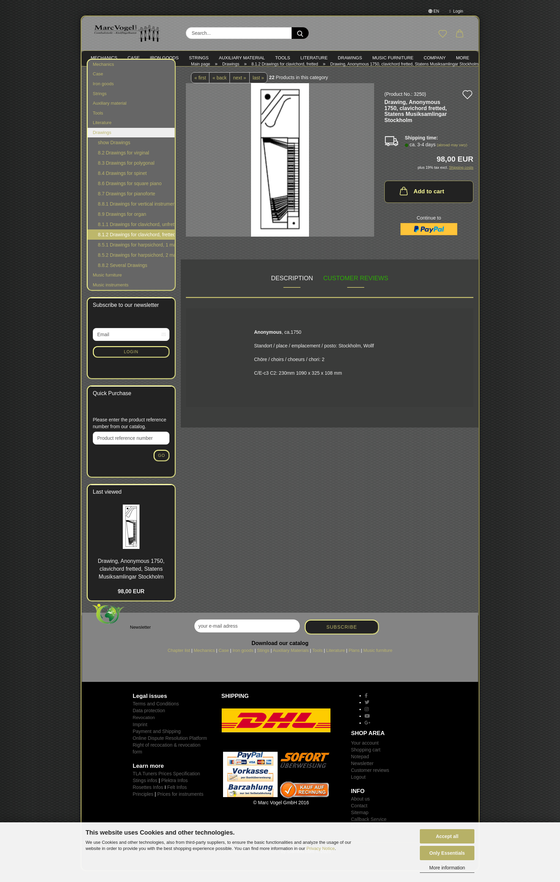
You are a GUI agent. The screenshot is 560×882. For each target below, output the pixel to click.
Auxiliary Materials (291, 660)
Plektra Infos (174, 791)
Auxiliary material (242, 57)
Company (435, 57)
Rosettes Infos (148, 798)
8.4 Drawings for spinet (122, 184)
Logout (358, 788)
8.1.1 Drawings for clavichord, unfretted (136, 235)
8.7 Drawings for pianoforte (126, 204)
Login (456, 11)
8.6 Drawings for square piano (130, 194)
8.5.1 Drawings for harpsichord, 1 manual (136, 255)
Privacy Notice (321, 848)
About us (360, 809)
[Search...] (300, 33)
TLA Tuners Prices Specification (166, 784)
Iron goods (103, 94)
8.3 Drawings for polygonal (126, 174)
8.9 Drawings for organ (122, 225)
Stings (263, 660)
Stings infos (145, 791)
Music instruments (111, 295)
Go (161, 466)
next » (239, 88)
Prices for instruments (180, 804)
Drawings (350, 57)
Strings (99, 104)
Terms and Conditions (156, 714)
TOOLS (282, 57)
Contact (359, 816)
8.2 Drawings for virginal (123, 163)
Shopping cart (365, 760)
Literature (102, 133)
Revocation (144, 728)
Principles (143, 804)
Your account (365, 754)
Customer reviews (355, 288)
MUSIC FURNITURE (393, 57)
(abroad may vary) (452, 156)
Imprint (140, 735)
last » (258, 88)
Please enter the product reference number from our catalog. (129, 434)
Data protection (149, 721)
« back (219, 88)
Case (98, 84)
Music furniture (107, 285)
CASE (133, 57)
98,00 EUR (131, 602)
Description (292, 288)
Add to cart (421, 201)
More (462, 57)
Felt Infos (177, 798)
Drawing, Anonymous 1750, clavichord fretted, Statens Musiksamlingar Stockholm (131, 579)
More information (447, 867)
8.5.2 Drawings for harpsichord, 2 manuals (136, 266)
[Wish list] (442, 34)
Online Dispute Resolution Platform (170, 748)
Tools (98, 123)
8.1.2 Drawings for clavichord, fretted (136, 245)
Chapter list (179, 660)
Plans (354, 660)
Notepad (360, 767)
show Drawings (114, 153)
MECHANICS (104, 57)
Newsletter (362, 774)
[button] (459, 34)
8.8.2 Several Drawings (122, 276)
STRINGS (199, 57)
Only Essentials (447, 853)
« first (200, 88)
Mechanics (103, 74)
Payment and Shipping (157, 742)
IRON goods (164, 57)
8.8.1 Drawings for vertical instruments (136, 215)
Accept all (447, 836)
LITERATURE (314, 57)
